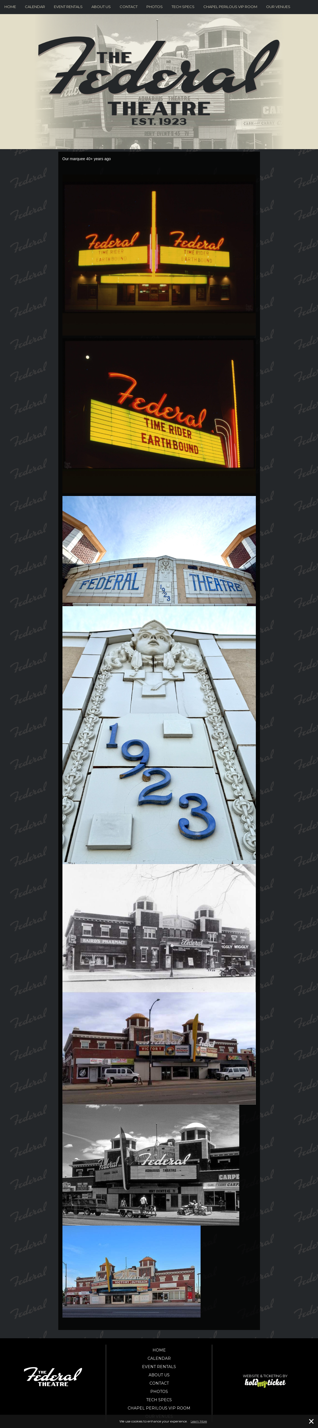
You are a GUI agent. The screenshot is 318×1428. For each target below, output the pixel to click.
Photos (154, 6)
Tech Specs (183, 6)
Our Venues (278, 6)
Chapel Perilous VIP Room (230, 6)
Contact (129, 6)
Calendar (35, 6)
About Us (101, 6)
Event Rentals (68, 6)
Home (10, 6)
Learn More (199, 1421)
